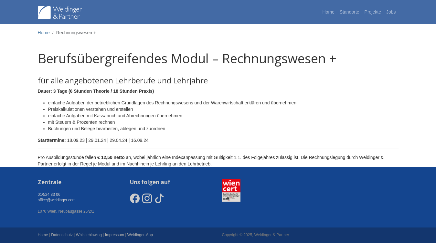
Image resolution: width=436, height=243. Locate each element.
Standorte (349, 12)
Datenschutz (62, 235)
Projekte (373, 12)
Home (328, 12)
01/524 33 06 (49, 194)
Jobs (391, 12)
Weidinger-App (140, 235)
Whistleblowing (89, 235)
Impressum (114, 235)
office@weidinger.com (57, 200)
